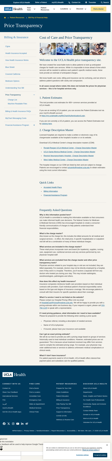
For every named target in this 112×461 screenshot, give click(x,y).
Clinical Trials (34, 412)
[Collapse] (34, 95)
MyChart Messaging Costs (15, 118)
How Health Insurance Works (17, 60)
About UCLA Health (90, 388)
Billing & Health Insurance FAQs (18, 111)
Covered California (12, 74)
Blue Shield (9, 67)
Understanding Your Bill (14, 88)
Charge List (12, 100)
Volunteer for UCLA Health (92, 422)
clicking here (47, 124)
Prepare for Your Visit (63, 388)
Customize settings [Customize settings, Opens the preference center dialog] (82, 455)
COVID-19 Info (61, 416)
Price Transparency (13, 95)
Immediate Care (35, 396)
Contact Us (76, 2)
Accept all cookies (100, 455)
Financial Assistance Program (17, 125)
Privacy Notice (29, 431)
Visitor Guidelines (62, 392)
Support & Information (64, 412)
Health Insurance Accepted (16, 53)
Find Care (29, 9)
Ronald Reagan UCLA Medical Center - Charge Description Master (70, 148)
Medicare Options (12, 81)
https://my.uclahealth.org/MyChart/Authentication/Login (63, 116)
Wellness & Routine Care (65, 419)
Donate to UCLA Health (91, 414)
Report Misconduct (58, 431)
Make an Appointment (37, 404)
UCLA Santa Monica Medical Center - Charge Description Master (69, 152)
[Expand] (34, 125)
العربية (4, 404)
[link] (4, 423)
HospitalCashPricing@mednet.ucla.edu (57, 303)
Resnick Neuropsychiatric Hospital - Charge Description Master (69, 156)
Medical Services (35, 408)
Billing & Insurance (16, 37)
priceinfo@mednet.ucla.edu (79, 168)
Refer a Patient (41, 2)
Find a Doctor (98, 9)
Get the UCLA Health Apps (11, 412)
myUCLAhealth (58, 2)
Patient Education (62, 396)
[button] (21, 3)
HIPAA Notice (17, 431)
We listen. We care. (85, 431)
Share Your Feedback (10, 392)
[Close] (107, 445)
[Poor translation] (1, 448)
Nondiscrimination (42, 431)
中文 (4, 400)
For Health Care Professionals (93, 400)
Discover (79, 9)
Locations (64, 9)
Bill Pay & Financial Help (38, 17)
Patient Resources (45, 9)
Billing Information (51, 191)
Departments (87, 392)
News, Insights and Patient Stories (95, 396)
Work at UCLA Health (90, 418)
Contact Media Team (90, 410)
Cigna (7, 46)
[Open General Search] (105, 2)
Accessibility (71, 431)
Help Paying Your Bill (63, 404)
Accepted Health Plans (53, 187)
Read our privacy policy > (91, 450)
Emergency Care (35, 400)
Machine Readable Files (17, 104)
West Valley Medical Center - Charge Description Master (66, 160)
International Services (10, 396)
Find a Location (34, 392)
